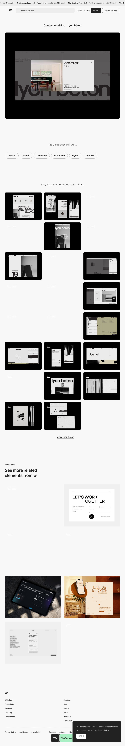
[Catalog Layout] (62, 416)
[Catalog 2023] (23, 416)
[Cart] (101, 266)
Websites (8, 700)
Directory (8, 712)
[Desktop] (23, 206)
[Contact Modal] (33, 505)
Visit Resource (66, 738)
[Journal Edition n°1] (62, 386)
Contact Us (68, 721)
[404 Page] (62, 266)
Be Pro (95, 10)
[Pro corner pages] (101, 326)
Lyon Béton (74, 25)
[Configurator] (23, 356)
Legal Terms (23, 732)
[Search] (62, 326)
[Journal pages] (23, 266)
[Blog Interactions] (23, 326)
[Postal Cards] (101, 386)
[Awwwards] (11, 10)
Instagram (63, 732)
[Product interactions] (62, 296)
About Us (67, 717)
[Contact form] (92, 551)
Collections (9, 704)
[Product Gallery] (23, 296)
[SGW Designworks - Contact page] (33, 597)
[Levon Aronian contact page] (33, 550)
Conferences (10, 717)
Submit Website (111, 10)
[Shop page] (101, 236)
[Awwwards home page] (55, 738)
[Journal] (101, 356)
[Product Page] (23, 236)
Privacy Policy (36, 732)
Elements (8, 708)
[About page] (62, 236)
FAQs (66, 712)
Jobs (65, 704)
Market (66, 708)
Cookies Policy (10, 732)
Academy (67, 700)
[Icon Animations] (23, 386)
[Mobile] (62, 206)
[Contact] (92, 505)
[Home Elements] (101, 206)
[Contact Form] (92, 597)
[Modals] (101, 296)
